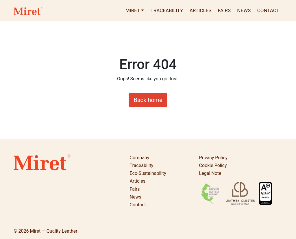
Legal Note (210, 173)
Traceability (167, 10)
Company (139, 157)
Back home (148, 100)
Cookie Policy (213, 165)
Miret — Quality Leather (53, 231)
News (244, 10)
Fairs (224, 10)
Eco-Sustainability (148, 173)
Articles (201, 10)
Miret (132, 10)
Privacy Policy (213, 157)
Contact (268, 10)
